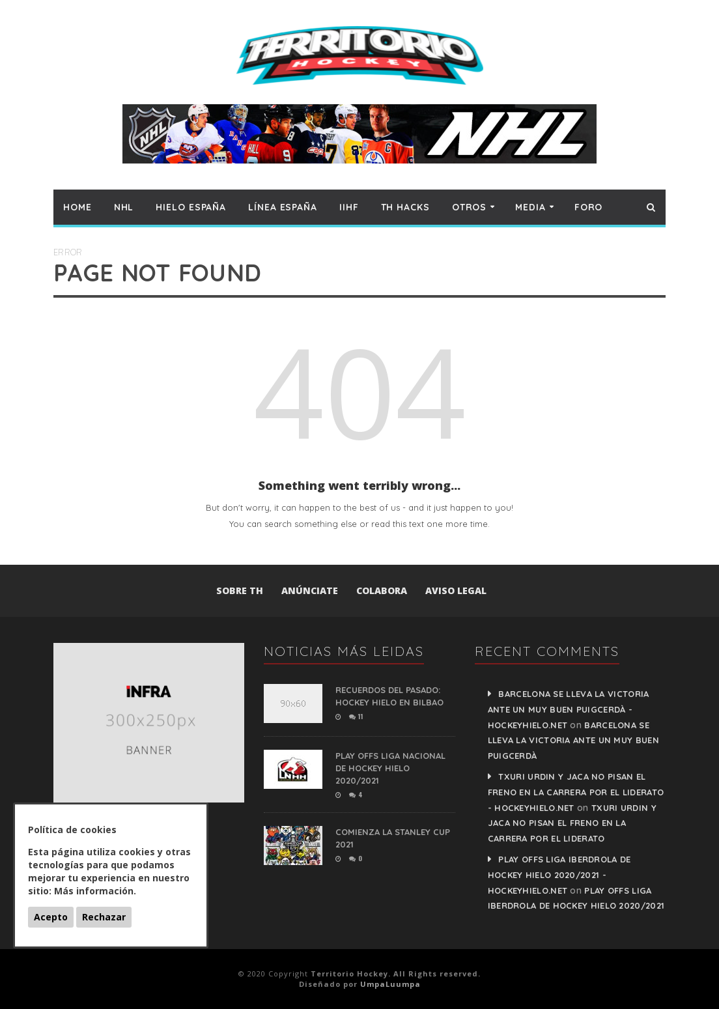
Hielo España (191, 207)
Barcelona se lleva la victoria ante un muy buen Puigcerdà (573, 740)
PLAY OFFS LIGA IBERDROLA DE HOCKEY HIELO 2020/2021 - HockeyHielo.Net (559, 875)
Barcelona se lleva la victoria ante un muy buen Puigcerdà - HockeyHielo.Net (568, 709)
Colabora (381, 590)
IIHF (349, 207)
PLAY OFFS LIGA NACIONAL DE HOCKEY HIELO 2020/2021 (390, 768)
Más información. (95, 891)
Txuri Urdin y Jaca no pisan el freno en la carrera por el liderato (572, 823)
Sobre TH (239, 590)
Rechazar (104, 917)
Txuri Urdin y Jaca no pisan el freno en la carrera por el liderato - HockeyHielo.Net (576, 792)
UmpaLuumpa (390, 984)
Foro (588, 207)
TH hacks (405, 207)
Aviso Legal (455, 590)
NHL (124, 207)
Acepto (51, 917)
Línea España (282, 207)
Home (77, 207)
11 (356, 716)
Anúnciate (309, 590)
